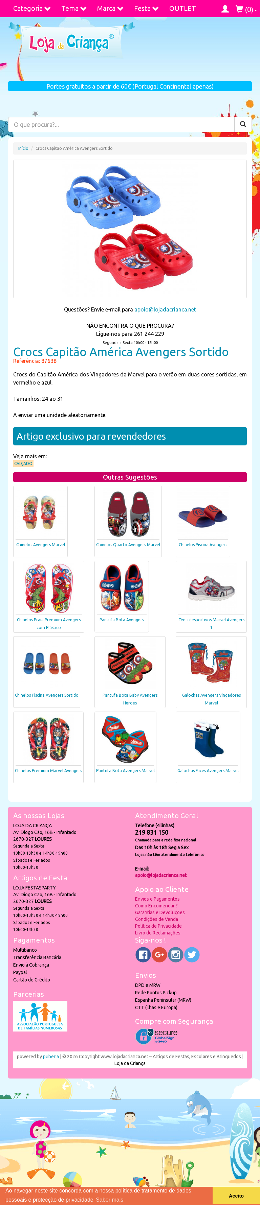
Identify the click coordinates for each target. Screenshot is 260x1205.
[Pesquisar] (243, 124)
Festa (146, 8)
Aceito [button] (236, 1196)
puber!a (51, 1056)
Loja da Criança (130, 1063)
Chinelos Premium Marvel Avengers (48, 770)
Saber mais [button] (109, 1200)
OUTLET (182, 8)
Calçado (23, 463)
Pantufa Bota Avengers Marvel (125, 770)
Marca (110, 8)
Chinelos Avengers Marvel (40, 544)
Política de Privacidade (158, 926)
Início (23, 148)
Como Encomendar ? (156, 905)
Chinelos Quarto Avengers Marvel (128, 544)
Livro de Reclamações (157, 932)
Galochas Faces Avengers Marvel (208, 770)
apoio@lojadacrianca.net (165, 309)
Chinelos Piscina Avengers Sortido (47, 695)
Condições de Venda (156, 919)
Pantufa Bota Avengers (122, 620)
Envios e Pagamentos (157, 899)
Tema (74, 8)
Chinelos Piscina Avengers (203, 544)
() (246, 9)
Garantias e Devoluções (160, 912)
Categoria (32, 8)
